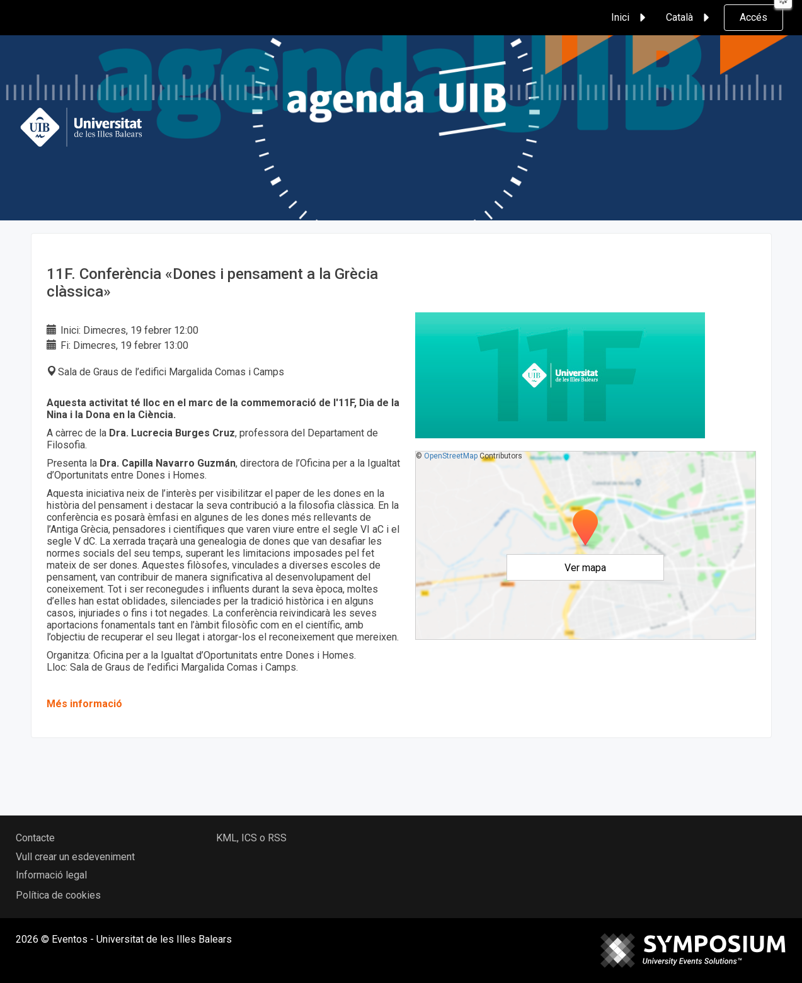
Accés (753, 17)
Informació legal (51, 875)
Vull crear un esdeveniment (75, 857)
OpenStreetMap (451, 456)
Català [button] (689, 17)
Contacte (35, 838)
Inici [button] (630, 17)
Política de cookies (58, 895)
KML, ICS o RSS (251, 838)
